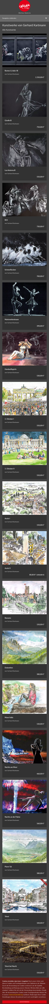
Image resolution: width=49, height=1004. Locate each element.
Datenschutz (37, 996)
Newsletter (30, 996)
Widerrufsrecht (26, 999)
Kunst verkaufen (14, 996)
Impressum (43, 996)
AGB (20, 999)
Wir (25, 996)
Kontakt (21, 996)
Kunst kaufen (6, 996)
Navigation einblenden (9, 18)
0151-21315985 (14, 1001)
